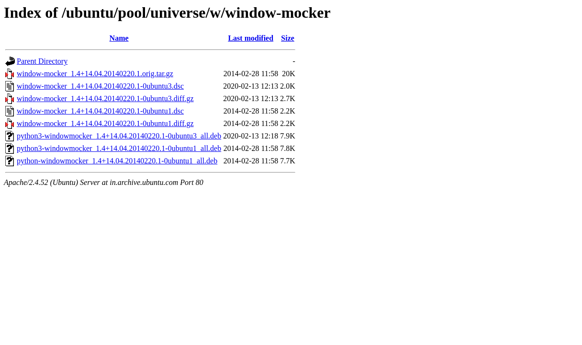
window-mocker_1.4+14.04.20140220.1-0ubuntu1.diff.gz (105, 123)
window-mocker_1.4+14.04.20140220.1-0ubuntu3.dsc (100, 86)
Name (119, 38)
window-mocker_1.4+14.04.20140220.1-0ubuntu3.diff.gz (105, 98)
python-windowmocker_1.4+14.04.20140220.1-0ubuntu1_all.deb (117, 161)
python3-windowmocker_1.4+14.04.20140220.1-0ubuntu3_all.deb (119, 136)
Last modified (250, 38)
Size (287, 38)
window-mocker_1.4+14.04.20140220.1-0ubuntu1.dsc (100, 111)
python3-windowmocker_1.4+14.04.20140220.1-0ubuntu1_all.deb (119, 148)
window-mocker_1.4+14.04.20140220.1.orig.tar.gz (95, 73)
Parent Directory (42, 61)
